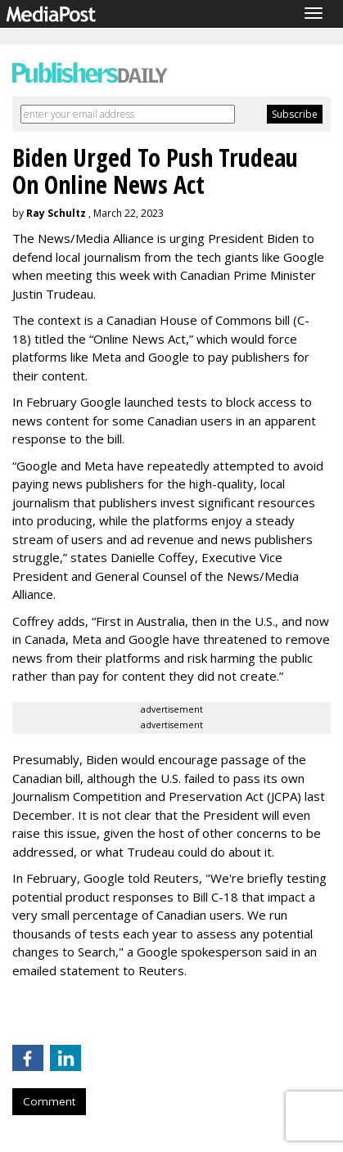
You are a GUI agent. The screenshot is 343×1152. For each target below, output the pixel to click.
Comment (49, 1101)
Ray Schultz (56, 213)
